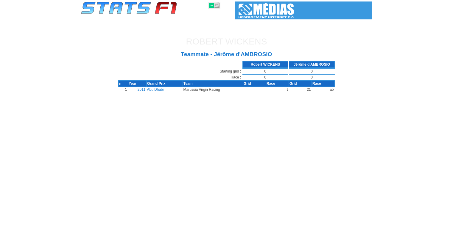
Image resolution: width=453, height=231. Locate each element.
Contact (360, 225)
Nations (260, 225)
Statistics (101, 225)
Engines (223, 225)
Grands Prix (149, 225)
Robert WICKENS (226, 41)
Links (316, 225)
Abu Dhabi (154, 89)
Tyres (242, 225)
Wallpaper (337, 225)
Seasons (124, 225)
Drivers (172, 225)
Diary (300, 225)
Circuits (281, 225)
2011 (140, 89)
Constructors (197, 225)
